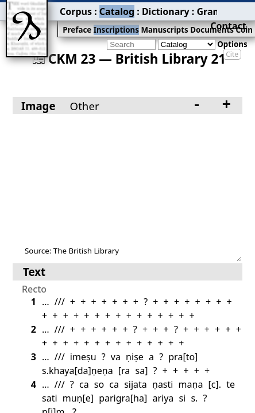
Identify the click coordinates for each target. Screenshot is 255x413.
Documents (158, 21)
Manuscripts (118, 21)
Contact (239, 8)
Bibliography (202, 8)
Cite (232, 36)
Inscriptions (77, 21)
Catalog (75, 8)
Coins (188, 21)
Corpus (43, 8)
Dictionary (114, 8)
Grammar (155, 8)
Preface (44, 21)
